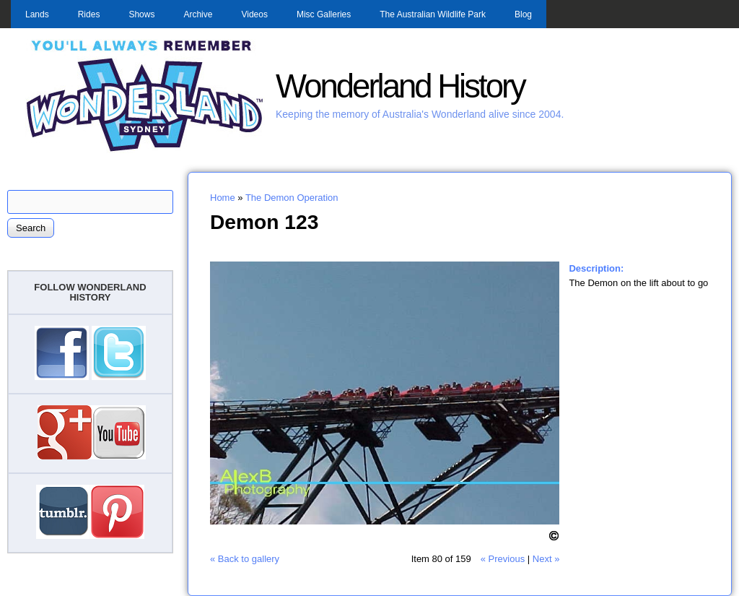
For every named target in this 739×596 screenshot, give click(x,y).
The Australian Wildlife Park (433, 14)
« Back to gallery (244, 558)
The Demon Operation (291, 197)
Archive (197, 14)
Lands (37, 14)
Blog (523, 14)
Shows (141, 14)
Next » (546, 558)
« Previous (503, 558)
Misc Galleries (324, 14)
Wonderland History (400, 86)
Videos (254, 14)
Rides (89, 14)
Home (222, 197)
